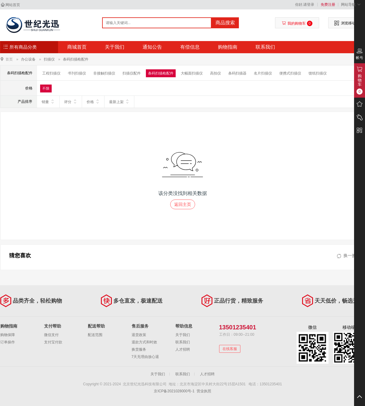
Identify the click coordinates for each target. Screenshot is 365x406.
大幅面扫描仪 (192, 73)
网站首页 (12, 5)
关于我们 (114, 47)
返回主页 (182, 204)
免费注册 (328, 4)
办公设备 (28, 59)
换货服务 (139, 349)
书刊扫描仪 (77, 73)
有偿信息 (190, 47)
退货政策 (139, 335)
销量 (48, 101)
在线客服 (229, 349)
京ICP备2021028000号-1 (174, 391)
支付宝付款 (53, 342)
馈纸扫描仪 (317, 73)
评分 (70, 101)
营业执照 (204, 391)
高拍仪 (215, 73)
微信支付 (51, 335)
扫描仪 (49, 59)
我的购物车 (297, 23)
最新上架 (119, 101)
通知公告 (152, 47)
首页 (9, 59)
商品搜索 (225, 22)
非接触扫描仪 (104, 73)
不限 (46, 88)
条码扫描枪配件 (75, 59)
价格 (93, 101)
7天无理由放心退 (145, 357)
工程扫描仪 (51, 73)
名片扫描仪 (263, 73)
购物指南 (227, 47)
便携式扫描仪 (290, 73)
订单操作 (7, 342)
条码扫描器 (237, 73)
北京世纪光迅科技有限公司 (32, 25)
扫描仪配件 (131, 73)
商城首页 (77, 47)
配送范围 (95, 335)
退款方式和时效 (144, 342)
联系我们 (265, 47)
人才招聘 (182, 349)
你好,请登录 (304, 4)
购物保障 (7, 335)
